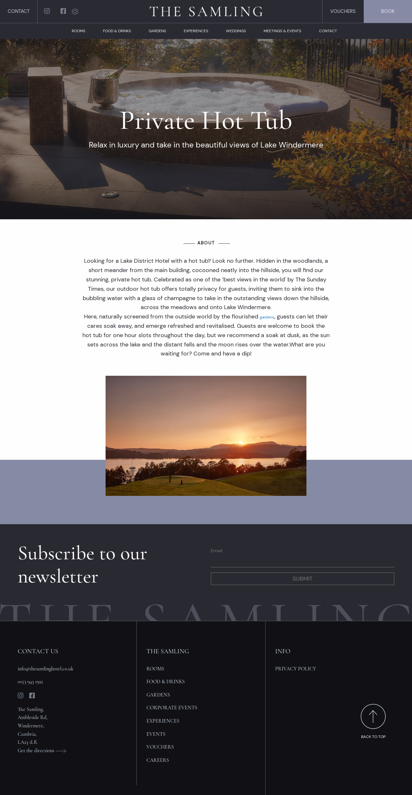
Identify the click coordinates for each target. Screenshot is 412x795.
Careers (157, 760)
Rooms (78, 30)
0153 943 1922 (30, 681)
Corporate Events (171, 708)
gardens (267, 317)
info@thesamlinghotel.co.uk (45, 669)
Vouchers (343, 11)
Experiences (196, 30)
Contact (19, 11)
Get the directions (42, 750)
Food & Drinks (117, 30)
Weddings (236, 30)
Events (155, 734)
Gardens (157, 30)
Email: (217, 551)
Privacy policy (295, 669)
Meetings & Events (282, 30)
